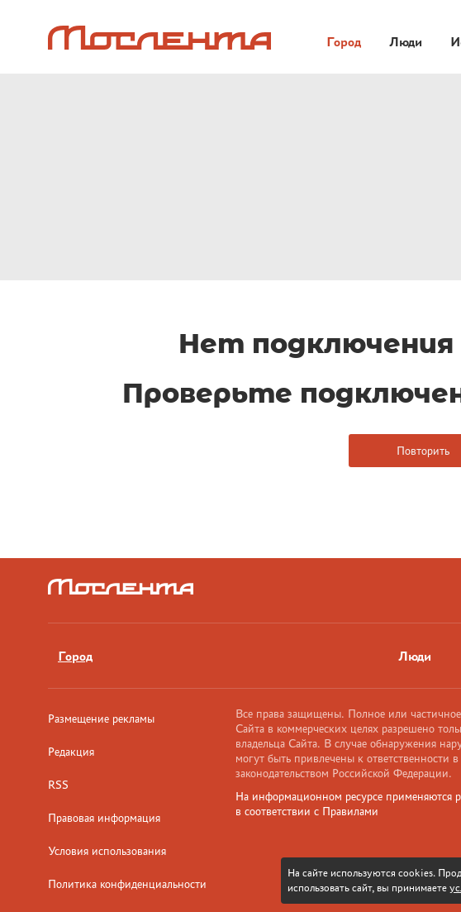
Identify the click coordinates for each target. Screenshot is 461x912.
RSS (58, 784)
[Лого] (159, 38)
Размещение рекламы (101, 718)
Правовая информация (104, 817)
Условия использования (107, 850)
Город (343, 42)
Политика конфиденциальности (127, 884)
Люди (405, 42)
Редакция (71, 751)
